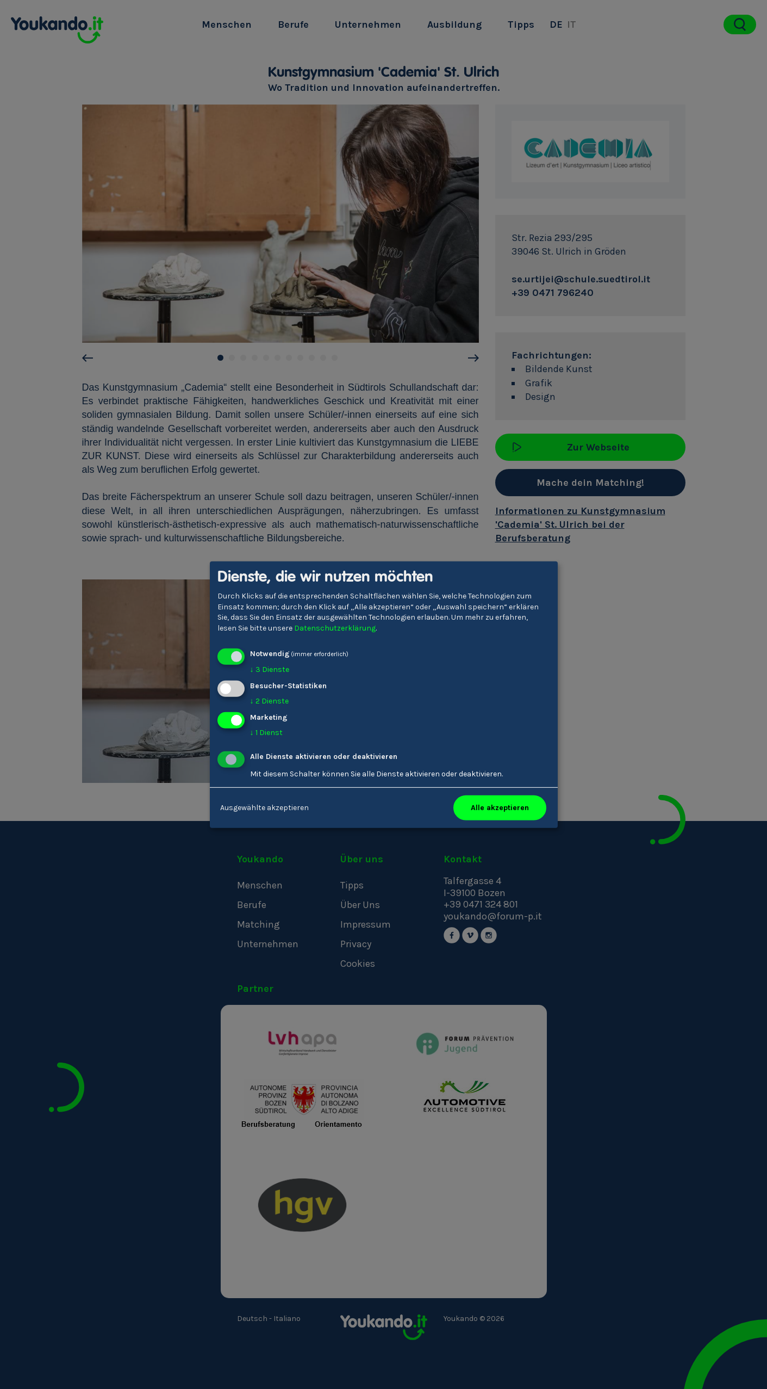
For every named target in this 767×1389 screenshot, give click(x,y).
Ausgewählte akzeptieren (264, 807)
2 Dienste (269, 701)
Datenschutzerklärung (335, 628)
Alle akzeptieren (500, 807)
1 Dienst (266, 732)
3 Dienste (269, 669)
